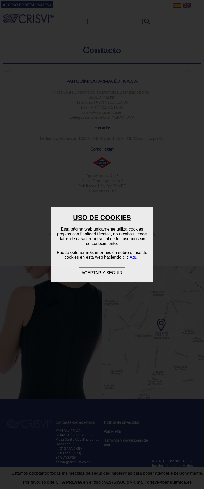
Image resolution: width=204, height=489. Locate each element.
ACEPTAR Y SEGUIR (102, 272)
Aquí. (134, 257)
